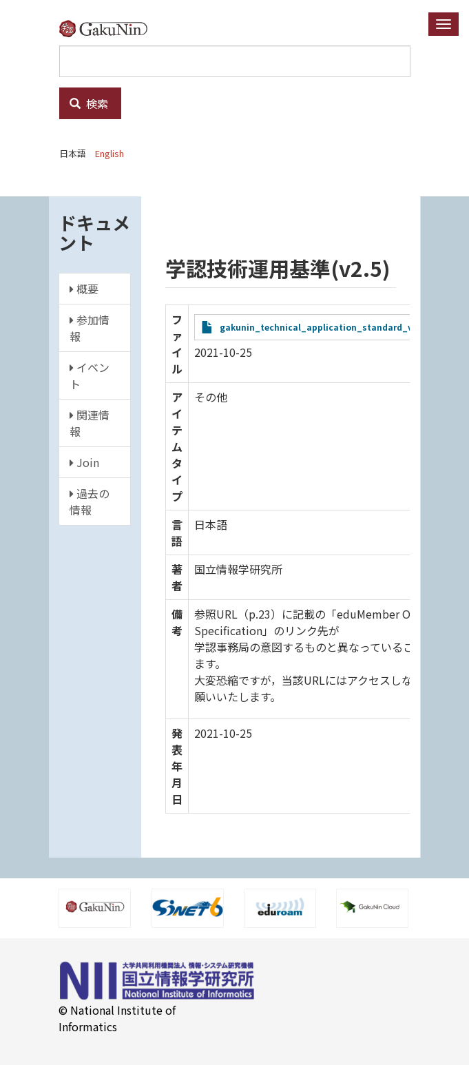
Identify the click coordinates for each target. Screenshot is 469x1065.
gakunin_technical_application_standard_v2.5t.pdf (333, 327)
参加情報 (90, 327)
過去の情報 (90, 501)
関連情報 (90, 423)
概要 (84, 288)
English (109, 153)
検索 (89, 103)
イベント (90, 375)
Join (84, 462)
